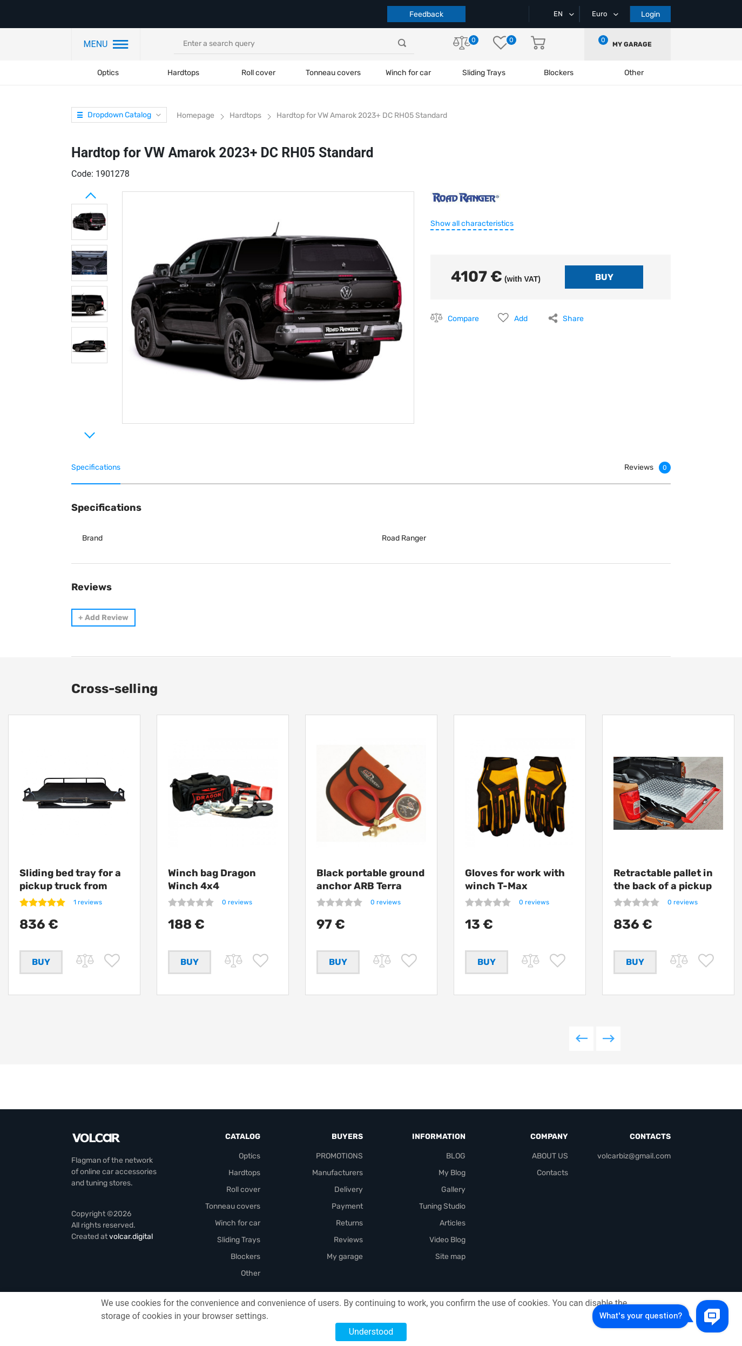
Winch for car (408, 72)
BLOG (456, 1156)
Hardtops (183, 72)
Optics (108, 72)
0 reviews (237, 902)
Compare (463, 318)
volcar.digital (131, 1237)
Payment (347, 1206)
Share (573, 318)
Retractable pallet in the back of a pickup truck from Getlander (665, 886)
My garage (632, 44)
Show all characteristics (472, 223)
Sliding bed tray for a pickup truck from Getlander (70, 886)
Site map (450, 1257)
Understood (371, 1332)
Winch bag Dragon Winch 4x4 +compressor (212, 886)
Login (650, 14)
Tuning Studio (442, 1206)
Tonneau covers (333, 72)
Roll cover (258, 72)
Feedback (426, 14)
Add (521, 318)
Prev (76, 191)
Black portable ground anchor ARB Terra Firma (370, 886)
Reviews (348, 1240)
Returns (349, 1223)
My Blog (452, 1173)
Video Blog (447, 1240)
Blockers (245, 1257)
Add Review (103, 617)
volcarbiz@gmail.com (634, 1156)
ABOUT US (550, 1156)
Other (250, 1273)
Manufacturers (337, 1173)
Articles (453, 1223)
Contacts (552, 1173)
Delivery (348, 1190)
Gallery (453, 1190)
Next (76, 430)
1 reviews (87, 902)
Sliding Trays (483, 72)
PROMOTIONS (339, 1156)
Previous (581, 1041)
